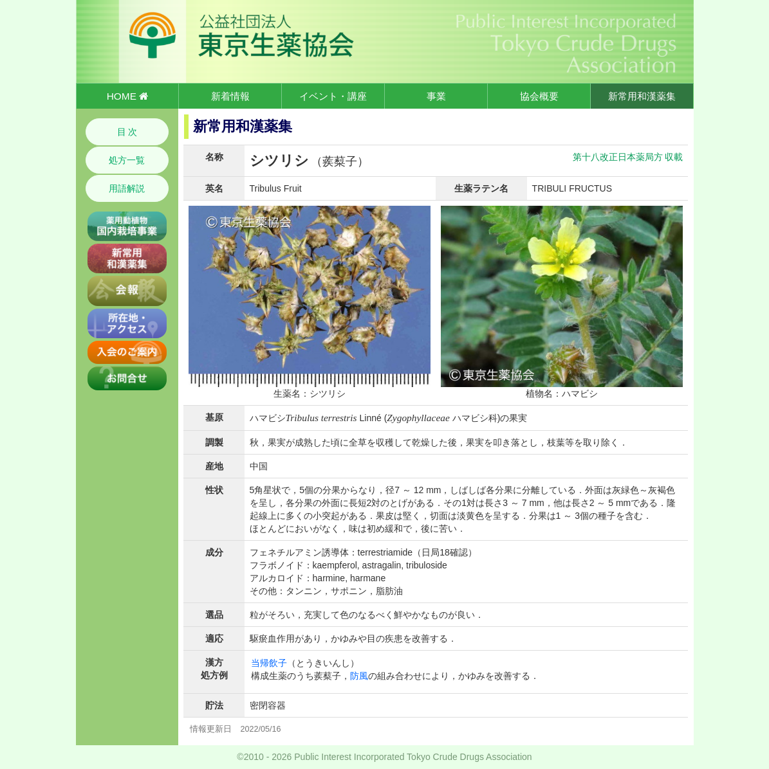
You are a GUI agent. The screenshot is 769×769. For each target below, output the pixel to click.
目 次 (127, 132)
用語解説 (127, 188)
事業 (436, 96)
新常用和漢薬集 (642, 96)
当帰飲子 (269, 663)
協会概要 (539, 96)
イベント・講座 (333, 96)
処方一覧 (127, 160)
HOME (127, 96)
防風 (359, 676)
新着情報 (230, 96)
